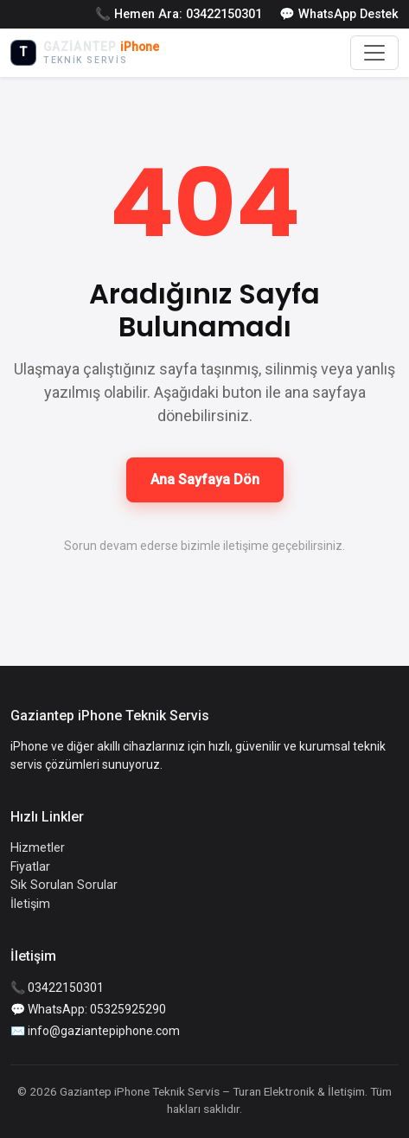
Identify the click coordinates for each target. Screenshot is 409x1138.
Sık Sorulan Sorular (64, 885)
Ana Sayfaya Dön (204, 479)
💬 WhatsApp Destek (339, 14)
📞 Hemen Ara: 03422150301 (178, 14)
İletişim (30, 904)
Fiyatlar (30, 867)
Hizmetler (37, 848)
